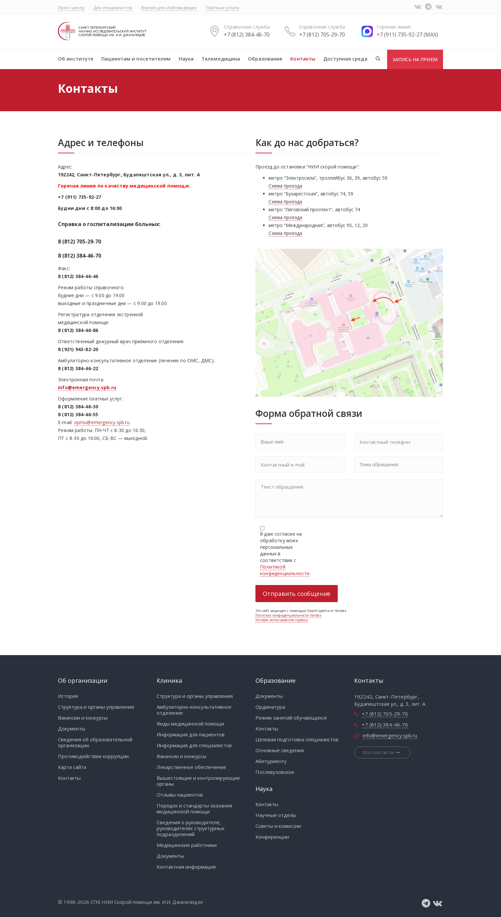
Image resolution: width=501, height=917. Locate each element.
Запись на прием (415, 59)
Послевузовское (274, 772)
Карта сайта (72, 767)
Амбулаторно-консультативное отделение (194, 709)
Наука (186, 58)
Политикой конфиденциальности (285, 570)
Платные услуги (222, 8)
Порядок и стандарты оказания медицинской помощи (194, 808)
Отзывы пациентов (180, 794)
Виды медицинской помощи (190, 723)
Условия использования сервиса (281, 620)
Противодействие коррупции (93, 756)
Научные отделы (275, 815)
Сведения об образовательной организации (95, 742)
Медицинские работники (187, 845)
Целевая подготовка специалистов (296, 739)
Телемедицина (220, 58)
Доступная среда (345, 58)
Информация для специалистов (194, 745)
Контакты (302, 58)
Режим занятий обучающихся (291, 717)
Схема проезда (285, 186)
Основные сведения (279, 750)
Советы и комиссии (278, 826)
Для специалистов (112, 8)
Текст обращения (349, 498)
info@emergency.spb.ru (390, 735)
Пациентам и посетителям (136, 58)
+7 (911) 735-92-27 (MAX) (407, 34)
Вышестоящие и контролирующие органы (198, 781)
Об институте (75, 58)
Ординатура (270, 706)
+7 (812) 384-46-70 (247, 34)
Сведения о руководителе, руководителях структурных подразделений (190, 828)
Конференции (272, 836)
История (68, 696)
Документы (71, 728)
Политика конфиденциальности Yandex (288, 615)
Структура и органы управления (96, 706)
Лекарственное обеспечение (191, 767)
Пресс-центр (71, 8)
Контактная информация (186, 866)
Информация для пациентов (190, 734)
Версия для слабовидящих (169, 8)
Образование (265, 58)
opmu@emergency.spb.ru (102, 422)
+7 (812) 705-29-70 (322, 34)
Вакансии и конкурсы (83, 717)
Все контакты (382, 752)
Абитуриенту (271, 761)
